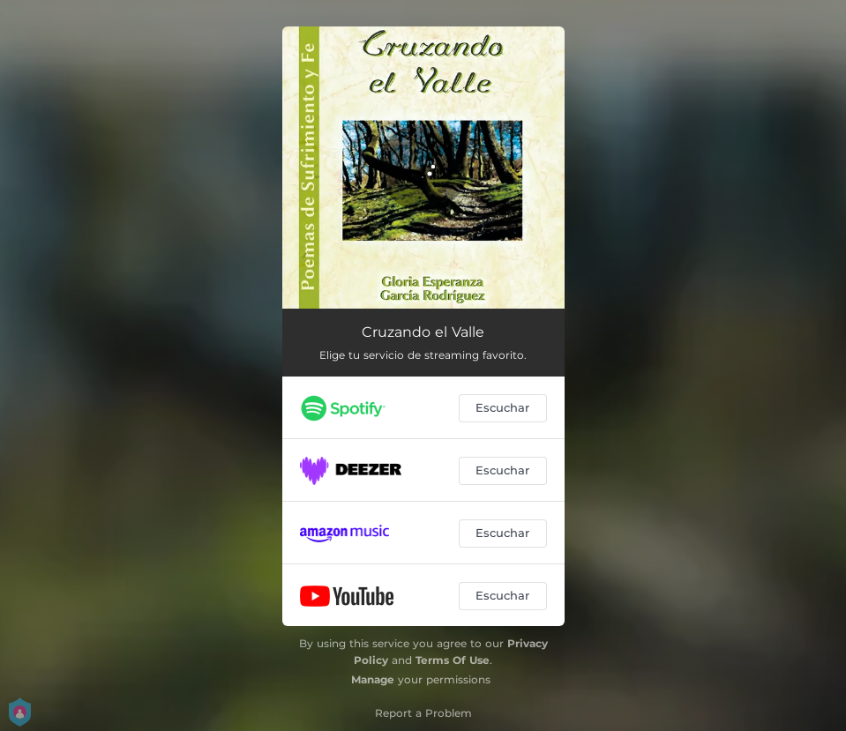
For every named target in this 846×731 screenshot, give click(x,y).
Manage (372, 679)
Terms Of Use (453, 660)
